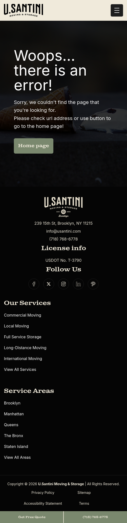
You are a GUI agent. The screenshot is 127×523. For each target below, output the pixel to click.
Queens (11, 424)
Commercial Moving (22, 315)
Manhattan (14, 413)
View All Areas (17, 457)
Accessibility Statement (43, 503)
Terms (84, 503)
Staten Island (16, 446)
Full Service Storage (22, 336)
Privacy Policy (42, 492)
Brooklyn (12, 403)
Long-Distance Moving (25, 347)
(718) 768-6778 (63, 239)
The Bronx (13, 435)
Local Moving (16, 325)
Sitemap (84, 492)
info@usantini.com (63, 231)
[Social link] (33, 284)
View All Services (20, 369)
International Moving (23, 358)
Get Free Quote (31, 517)
